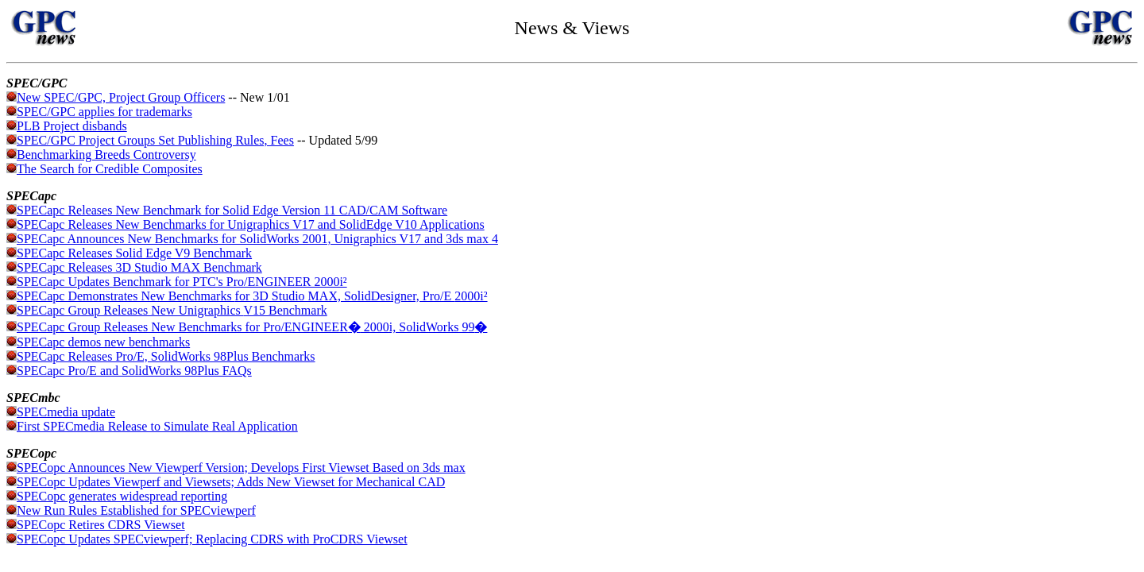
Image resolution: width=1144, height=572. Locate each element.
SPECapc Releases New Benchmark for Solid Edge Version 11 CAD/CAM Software (232, 210)
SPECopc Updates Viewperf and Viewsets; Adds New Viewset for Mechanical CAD (231, 482)
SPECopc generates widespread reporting (122, 496)
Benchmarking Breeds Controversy (101, 154)
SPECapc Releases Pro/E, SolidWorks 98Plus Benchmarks (160, 356)
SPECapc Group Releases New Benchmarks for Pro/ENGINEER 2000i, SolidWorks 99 (252, 327)
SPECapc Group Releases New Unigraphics (130, 310)
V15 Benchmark (285, 310)
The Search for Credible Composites (104, 169)
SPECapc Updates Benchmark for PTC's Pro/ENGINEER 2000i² (182, 281)
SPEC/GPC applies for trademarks (104, 111)
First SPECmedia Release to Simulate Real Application (152, 426)
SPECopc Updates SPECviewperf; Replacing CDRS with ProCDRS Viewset (207, 539)
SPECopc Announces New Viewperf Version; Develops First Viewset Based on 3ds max (241, 467)
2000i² (470, 296)
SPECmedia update (66, 412)
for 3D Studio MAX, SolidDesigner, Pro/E (345, 296)
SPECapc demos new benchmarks (103, 342)
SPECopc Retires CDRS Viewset (95, 524)
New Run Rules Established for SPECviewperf (131, 510)
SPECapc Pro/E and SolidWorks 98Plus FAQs (129, 370)
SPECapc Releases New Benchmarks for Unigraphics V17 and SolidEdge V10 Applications (251, 224)
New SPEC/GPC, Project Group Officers (121, 97)
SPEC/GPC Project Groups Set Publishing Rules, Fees (150, 140)
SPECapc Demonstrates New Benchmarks (126, 296)
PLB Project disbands (72, 126)
